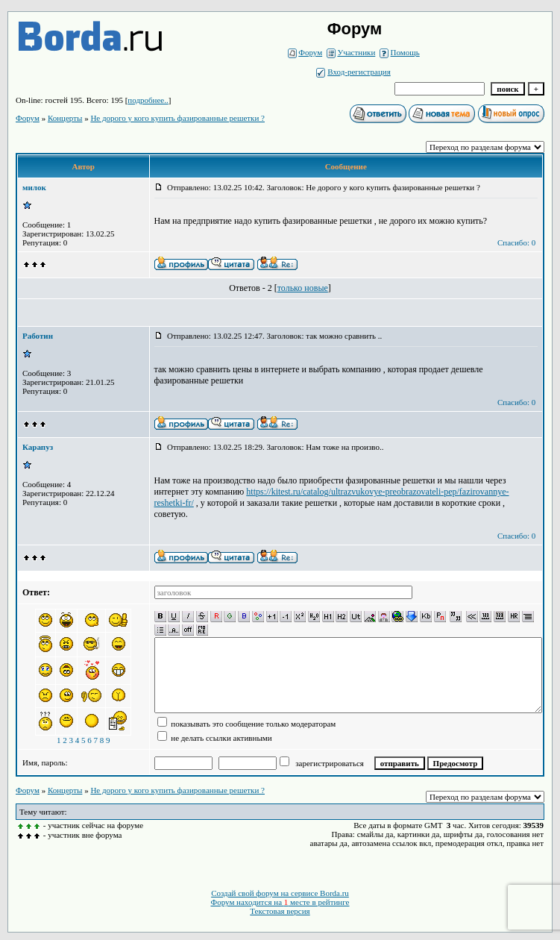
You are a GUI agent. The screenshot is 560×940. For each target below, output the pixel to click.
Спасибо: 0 (516, 242)
